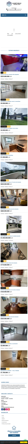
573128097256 (19, 9)
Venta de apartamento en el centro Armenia (10, 289)
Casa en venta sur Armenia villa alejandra (10, 74)
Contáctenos (4, 422)
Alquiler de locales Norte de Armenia (9, 262)
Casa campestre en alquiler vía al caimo (9, 128)
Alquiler (3, 418)
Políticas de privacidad (6, 423)
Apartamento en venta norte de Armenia (9, 209)
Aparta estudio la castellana (7, 155)
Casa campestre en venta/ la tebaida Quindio (10, 236)
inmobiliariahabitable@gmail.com (7, 407)
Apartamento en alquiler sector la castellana (10, 101)
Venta (3, 417)
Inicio (3, 415)
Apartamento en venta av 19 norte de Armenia (11, 182)
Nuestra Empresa (5, 420)
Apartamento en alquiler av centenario (9, 343)
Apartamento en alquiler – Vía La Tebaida (10, 370)
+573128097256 (10, 9)
